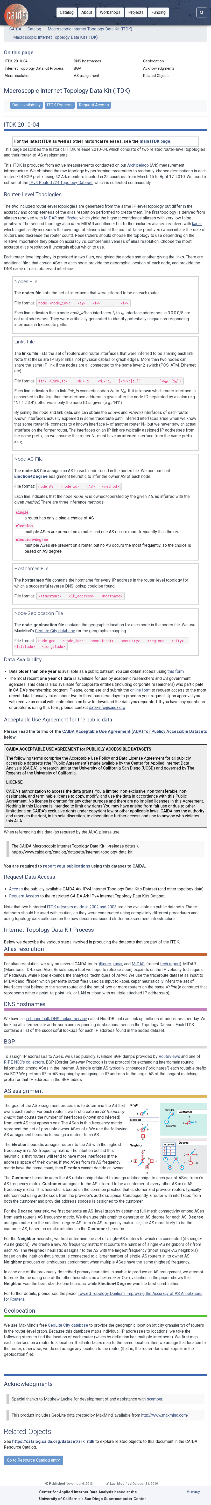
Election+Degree (31, 476)
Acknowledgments (158, 68)
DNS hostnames (88, 61)
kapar (197, 223)
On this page (18, 52)
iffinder (71, 218)
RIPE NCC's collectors (24, 1062)
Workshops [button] (112, 12)
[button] (67, 12)
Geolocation (154, 61)
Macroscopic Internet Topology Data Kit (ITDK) (90, 29)
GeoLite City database (55, 630)
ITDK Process (60, 104)
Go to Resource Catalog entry (33, 1460)
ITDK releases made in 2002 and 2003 (82, 906)
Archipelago (138, 165)
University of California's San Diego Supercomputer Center (92, 1499)
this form (175, 671)
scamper (154, 1399)
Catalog (34, 29)
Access (16, 889)
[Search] (201, 12)
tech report (170, 963)
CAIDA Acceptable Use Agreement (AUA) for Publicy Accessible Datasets (134, 731)
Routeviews (169, 1056)
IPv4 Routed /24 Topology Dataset (61, 182)
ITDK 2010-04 (17, 61)
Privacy (193, 1491)
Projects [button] (137, 12)
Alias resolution (19, 76)
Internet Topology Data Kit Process (34, 68)
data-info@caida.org (107, 707)
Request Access (94, 104)
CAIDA (15, 29)
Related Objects (156, 76)
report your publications (66, 866)
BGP (78, 68)
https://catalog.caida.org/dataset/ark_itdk (53, 1441)
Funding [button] (160, 12)
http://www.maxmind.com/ (165, 1415)
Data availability (26, 104)
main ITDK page (155, 141)
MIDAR (50, 218)
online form (141, 690)
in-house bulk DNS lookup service (56, 1018)
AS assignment (87, 76)
